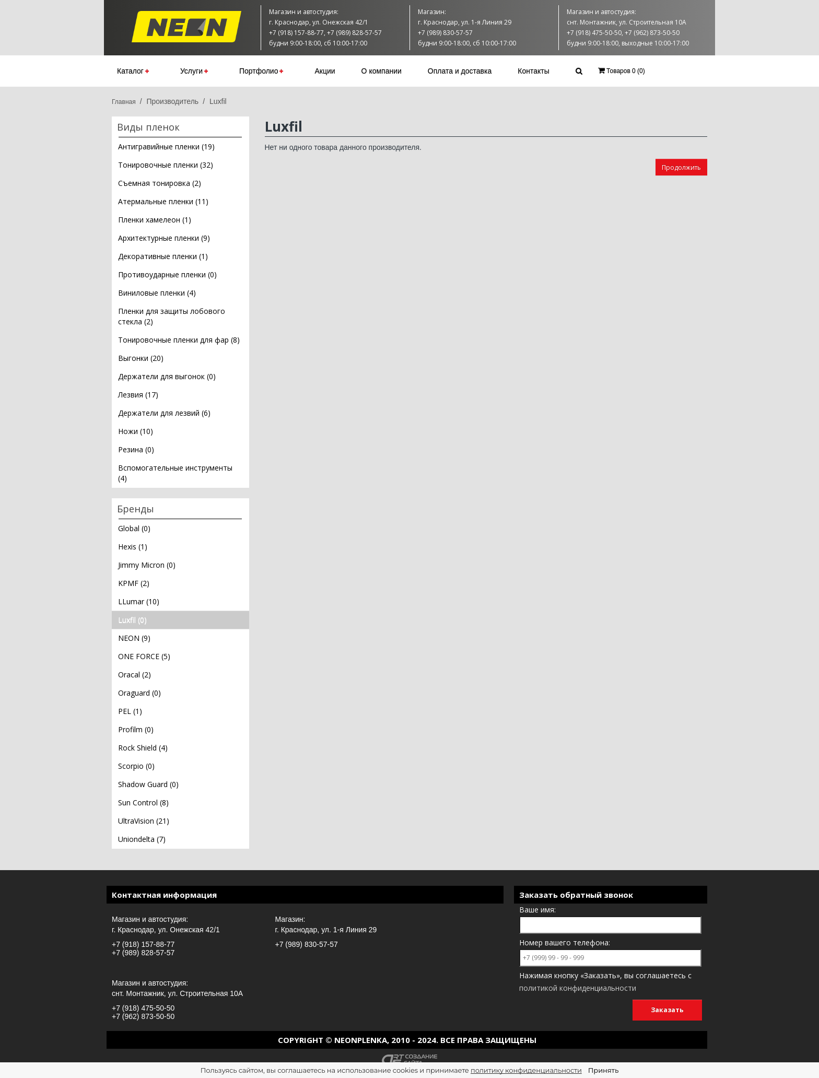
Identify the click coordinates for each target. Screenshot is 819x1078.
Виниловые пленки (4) (157, 293)
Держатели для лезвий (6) (164, 413)
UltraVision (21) (143, 821)
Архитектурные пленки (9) (164, 238)
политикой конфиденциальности (577, 988)
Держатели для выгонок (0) (167, 376)
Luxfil (218, 101)
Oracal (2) (134, 674)
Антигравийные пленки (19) (166, 146)
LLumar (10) (138, 601)
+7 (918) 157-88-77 (143, 944)
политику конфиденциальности (526, 1070)
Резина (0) (136, 449)
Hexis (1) (132, 547)
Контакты (533, 71)
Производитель (172, 101)
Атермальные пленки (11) (163, 201)
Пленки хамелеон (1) (154, 220)
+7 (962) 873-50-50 (143, 1016)
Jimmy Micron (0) (147, 565)
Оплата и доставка (460, 71)
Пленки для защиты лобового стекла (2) (171, 316)
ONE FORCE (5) (144, 656)
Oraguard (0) (139, 693)
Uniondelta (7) (142, 839)
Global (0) (134, 528)
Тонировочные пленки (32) (165, 165)
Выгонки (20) (140, 358)
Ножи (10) (135, 431)
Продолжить (681, 167)
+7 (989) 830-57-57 (306, 944)
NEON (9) (134, 638)
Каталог (133, 71)
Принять (603, 1070)
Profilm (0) (136, 729)
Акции (324, 71)
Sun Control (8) (143, 802)
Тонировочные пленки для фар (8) (179, 340)
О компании (381, 71)
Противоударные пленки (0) (167, 274)
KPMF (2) (133, 583)
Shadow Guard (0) (148, 784)
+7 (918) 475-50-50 (143, 1008)
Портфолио (261, 71)
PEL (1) (130, 711)
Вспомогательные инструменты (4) (175, 473)
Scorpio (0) (136, 766)
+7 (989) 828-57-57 (143, 952)
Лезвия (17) (138, 395)
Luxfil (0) (132, 620)
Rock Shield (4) (143, 748)
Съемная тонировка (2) (159, 183)
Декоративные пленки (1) (163, 256)
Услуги (194, 71)
